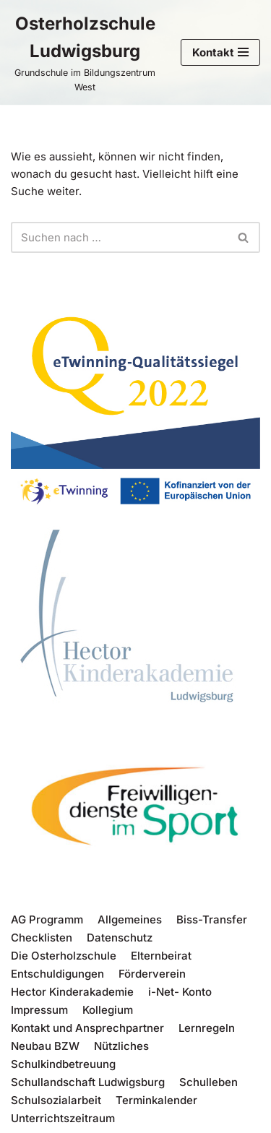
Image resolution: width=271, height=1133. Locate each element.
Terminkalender (156, 1100)
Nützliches (121, 1046)
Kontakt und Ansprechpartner (87, 1028)
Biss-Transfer (211, 919)
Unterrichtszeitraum (63, 1118)
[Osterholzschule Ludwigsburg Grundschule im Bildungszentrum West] (85, 52)
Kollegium (107, 1010)
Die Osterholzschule (63, 955)
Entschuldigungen (57, 974)
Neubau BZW (45, 1046)
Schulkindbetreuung (63, 1064)
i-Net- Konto (180, 992)
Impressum (39, 1010)
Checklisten (41, 937)
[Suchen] (119, 237)
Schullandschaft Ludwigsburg (88, 1082)
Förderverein (152, 974)
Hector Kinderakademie (72, 992)
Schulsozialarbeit (56, 1100)
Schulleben (208, 1082)
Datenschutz (119, 937)
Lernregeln (206, 1028)
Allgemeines (130, 919)
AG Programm (47, 919)
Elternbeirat (161, 955)
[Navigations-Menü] (220, 52)
